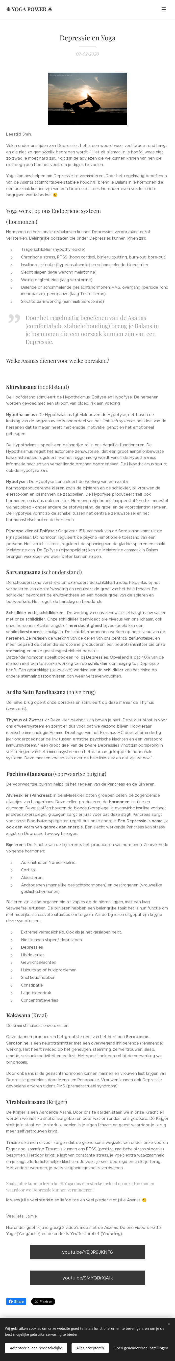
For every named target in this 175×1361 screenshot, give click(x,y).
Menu (164, 9)
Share (16, 1302)
